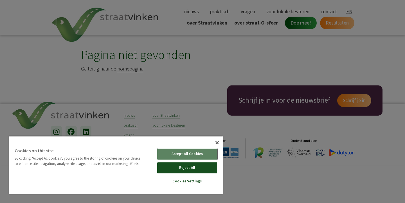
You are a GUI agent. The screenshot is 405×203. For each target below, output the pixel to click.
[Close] (217, 142)
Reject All (187, 167)
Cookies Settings (187, 181)
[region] (116, 165)
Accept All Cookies (187, 153)
